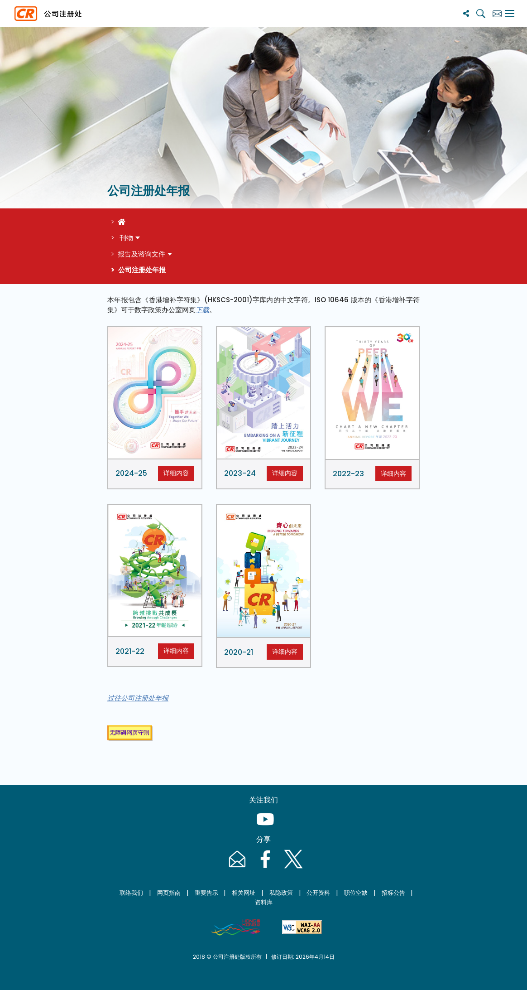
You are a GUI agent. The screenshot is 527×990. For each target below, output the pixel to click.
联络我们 (131, 893)
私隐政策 (281, 893)
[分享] (466, 13)
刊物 (125, 237)
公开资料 (318, 893)
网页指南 (169, 893)
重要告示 (206, 893)
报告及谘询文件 (141, 254)
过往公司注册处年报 (137, 698)
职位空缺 (356, 893)
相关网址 (243, 893)
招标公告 (393, 893)
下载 (202, 309)
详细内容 (176, 473)
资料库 (264, 902)
